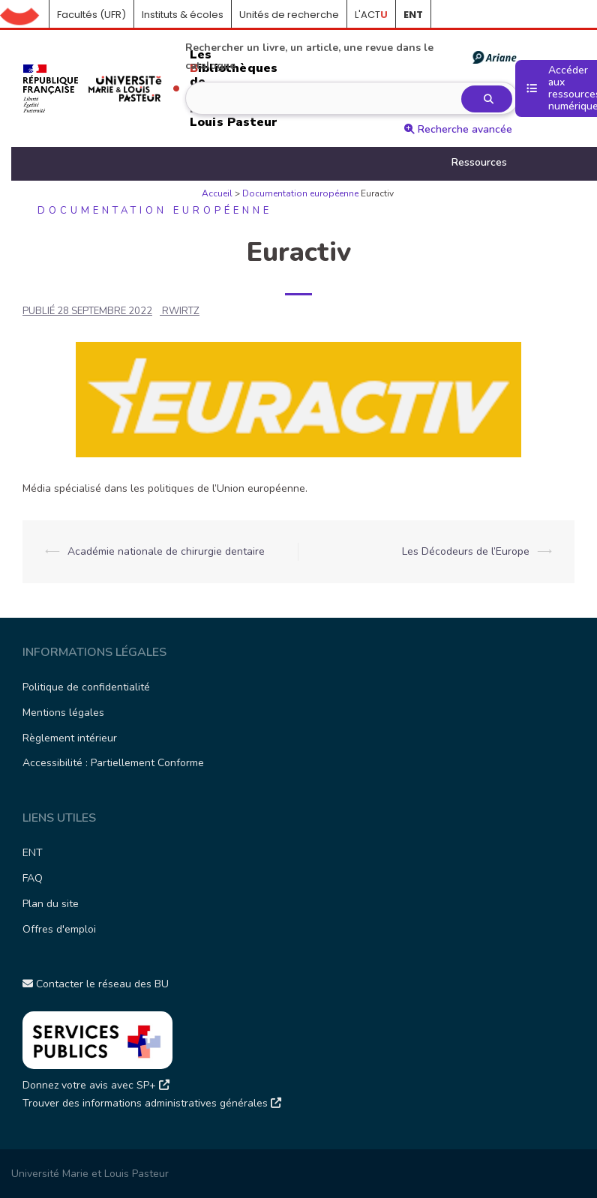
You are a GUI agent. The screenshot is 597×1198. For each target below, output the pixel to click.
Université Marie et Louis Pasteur (90, 1174)
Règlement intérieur (69, 738)
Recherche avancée (458, 129)
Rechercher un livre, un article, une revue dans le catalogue (350, 56)
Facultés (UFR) (91, 14)
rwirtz (181, 311)
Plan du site (50, 904)
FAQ (32, 878)
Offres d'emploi (59, 929)
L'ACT (371, 14)
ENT (32, 853)
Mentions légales (63, 712)
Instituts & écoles (183, 14)
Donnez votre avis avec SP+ (96, 1085)
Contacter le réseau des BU (95, 984)
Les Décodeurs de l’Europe (466, 551)
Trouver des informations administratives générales (151, 1103)
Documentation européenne (300, 193)
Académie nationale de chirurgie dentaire (166, 551)
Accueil (25, 15)
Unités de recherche (289, 14)
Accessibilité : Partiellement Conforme (113, 763)
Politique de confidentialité (86, 687)
